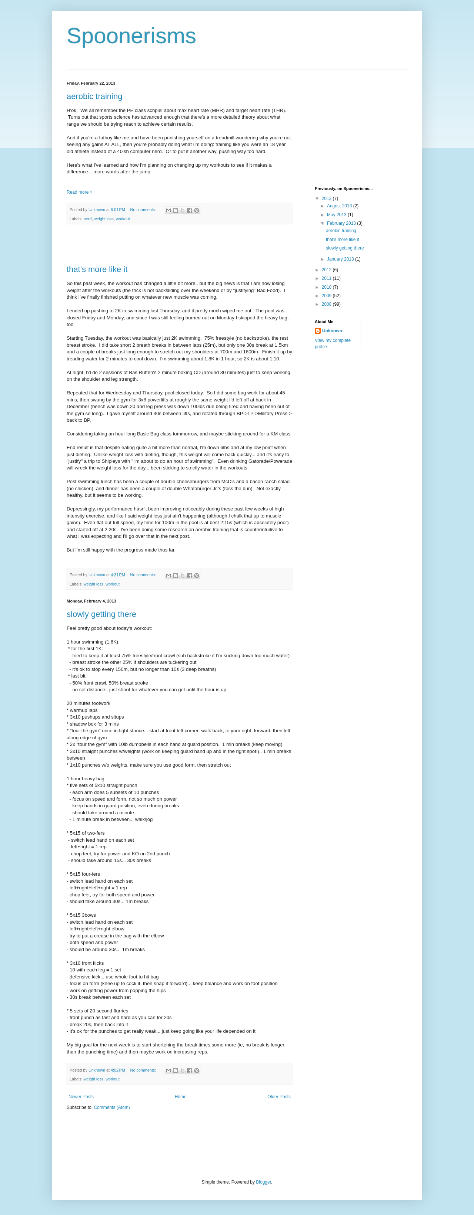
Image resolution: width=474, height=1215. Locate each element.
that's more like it (97, 269)
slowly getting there (101, 614)
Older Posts (279, 1096)
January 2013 (341, 259)
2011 (327, 278)
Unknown (332, 330)
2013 (327, 198)
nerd (88, 219)
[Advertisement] (179, 245)
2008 (327, 304)
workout (123, 219)
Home (181, 1096)
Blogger (263, 1182)
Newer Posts (81, 1096)
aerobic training (94, 96)
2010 (327, 287)
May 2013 (337, 214)
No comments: (143, 209)
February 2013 (342, 223)
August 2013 (340, 205)
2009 (327, 295)
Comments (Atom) (112, 1107)
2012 (327, 269)
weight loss (103, 219)
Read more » (79, 192)
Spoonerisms (131, 35)
